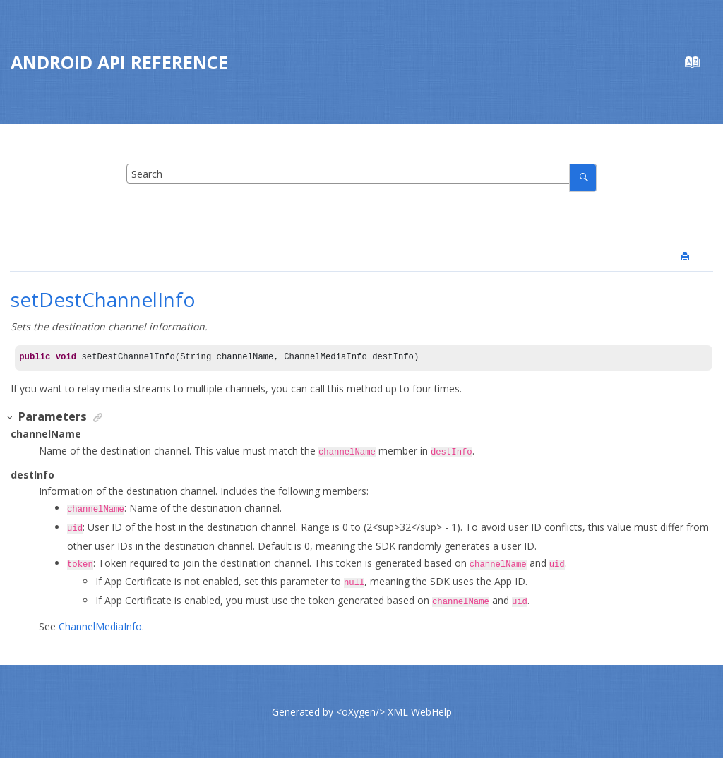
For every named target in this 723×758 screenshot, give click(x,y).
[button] (10, 417)
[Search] (583, 177)
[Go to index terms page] (699, 65)
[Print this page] (686, 256)
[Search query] (361, 174)
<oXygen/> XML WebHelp (394, 711)
